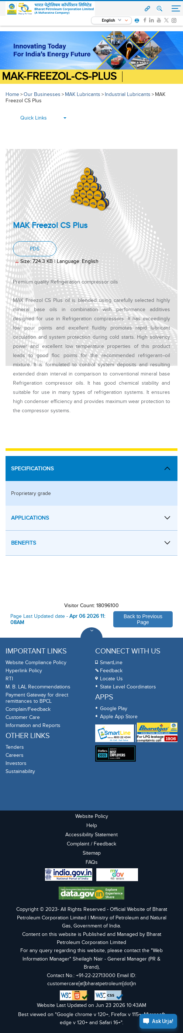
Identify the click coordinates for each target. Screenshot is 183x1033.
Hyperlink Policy (24, 670)
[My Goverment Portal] (117, 875)
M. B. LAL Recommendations (38, 687)
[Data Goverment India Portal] (91, 894)
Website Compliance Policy (36, 662)
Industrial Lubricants (128, 94)
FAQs (92, 862)
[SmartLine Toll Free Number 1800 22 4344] (114, 733)
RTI (9, 679)
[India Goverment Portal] (68, 875)
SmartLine (111, 662)
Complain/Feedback (28, 709)
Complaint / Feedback (91, 844)
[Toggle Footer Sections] (91, 638)
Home (12, 94)
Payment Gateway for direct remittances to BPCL (37, 698)
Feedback (111, 670)
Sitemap (92, 853)
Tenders (15, 747)
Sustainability (20, 771)
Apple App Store (119, 716)
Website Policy (91, 816)
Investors (16, 763)
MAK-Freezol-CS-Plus (59, 76)
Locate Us (111, 679)
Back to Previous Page (143, 619)
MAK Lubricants (82, 94)
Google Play (113, 708)
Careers (15, 755)
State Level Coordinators (128, 687)
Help (91, 825)
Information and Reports (33, 725)
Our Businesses (42, 94)
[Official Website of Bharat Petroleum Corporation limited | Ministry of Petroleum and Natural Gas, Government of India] (51, 9)
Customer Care (23, 717)
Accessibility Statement (91, 834)
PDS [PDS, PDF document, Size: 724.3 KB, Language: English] (34, 249)
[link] (145, 20)
